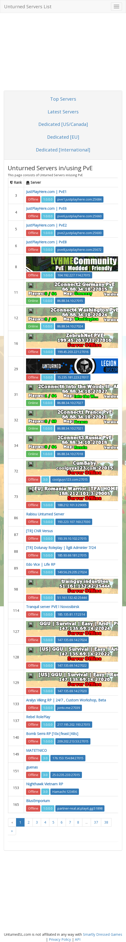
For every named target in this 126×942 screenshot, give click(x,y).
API (77, 939)
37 (96, 822)
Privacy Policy (60, 939)
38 (106, 822)
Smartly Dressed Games (102, 934)
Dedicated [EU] (63, 137)
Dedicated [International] (63, 150)
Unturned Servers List (28, 7)
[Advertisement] (63, 53)
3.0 (45, 479)
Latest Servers (63, 112)
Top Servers (63, 99)
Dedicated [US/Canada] (63, 124)
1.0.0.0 (47, 199)
